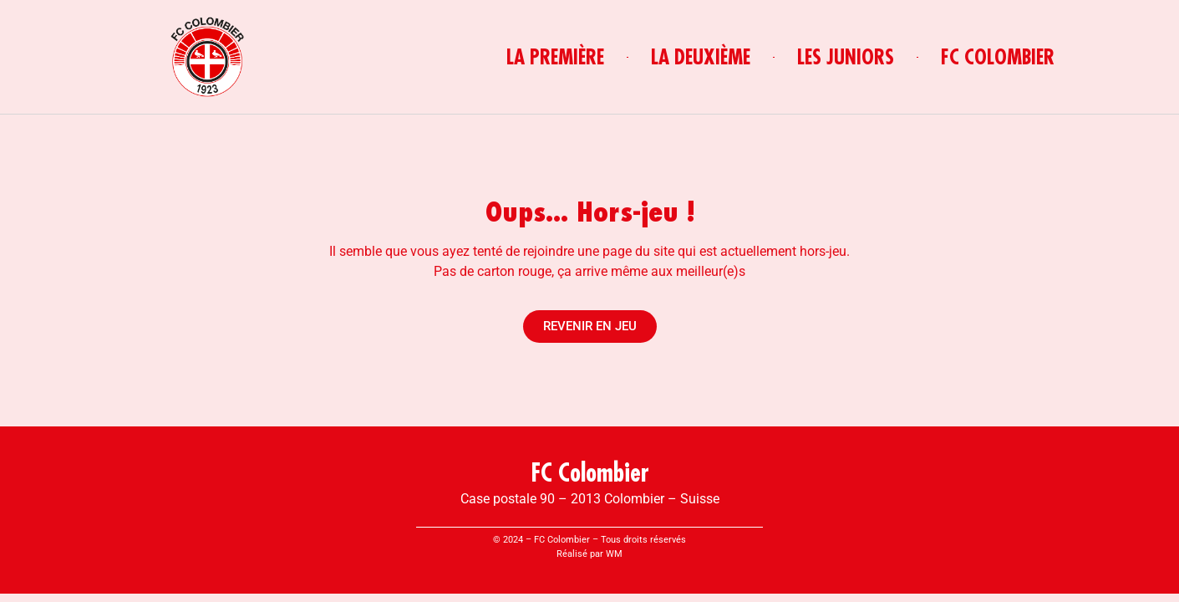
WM (614, 553)
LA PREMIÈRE (555, 56)
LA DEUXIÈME (700, 56)
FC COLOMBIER (997, 56)
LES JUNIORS (845, 56)
